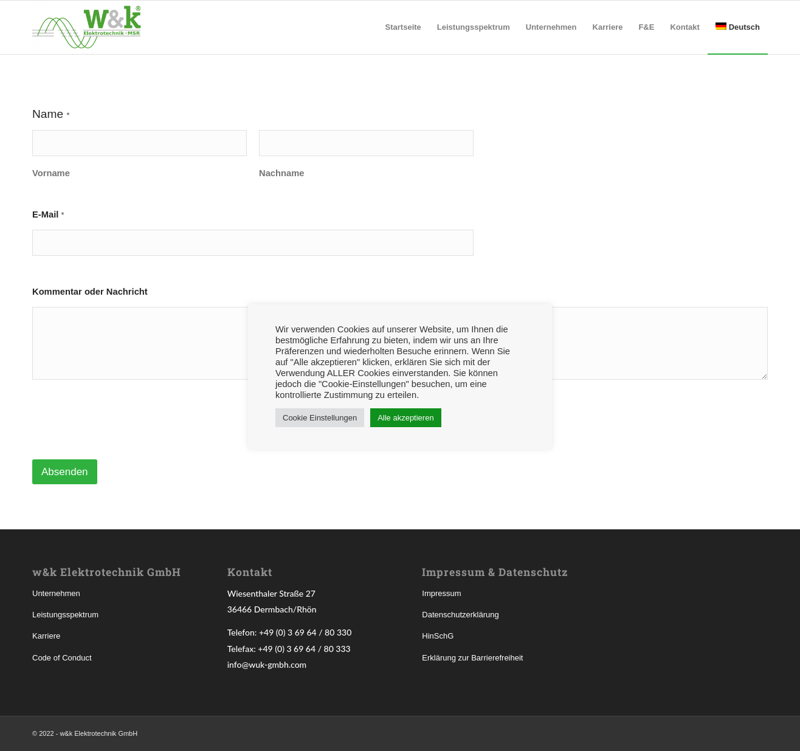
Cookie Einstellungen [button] (320, 417)
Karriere (46, 635)
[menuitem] (403, 27)
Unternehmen (56, 593)
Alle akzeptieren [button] (406, 417)
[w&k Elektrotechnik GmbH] (87, 27)
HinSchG (437, 635)
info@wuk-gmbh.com (267, 664)
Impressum (441, 593)
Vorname (51, 173)
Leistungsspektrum (65, 614)
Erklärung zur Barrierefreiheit (472, 657)
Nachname (281, 173)
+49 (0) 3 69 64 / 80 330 (305, 632)
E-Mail (48, 214)
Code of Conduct (62, 657)
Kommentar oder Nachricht (90, 292)
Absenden (64, 472)
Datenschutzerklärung (460, 614)
